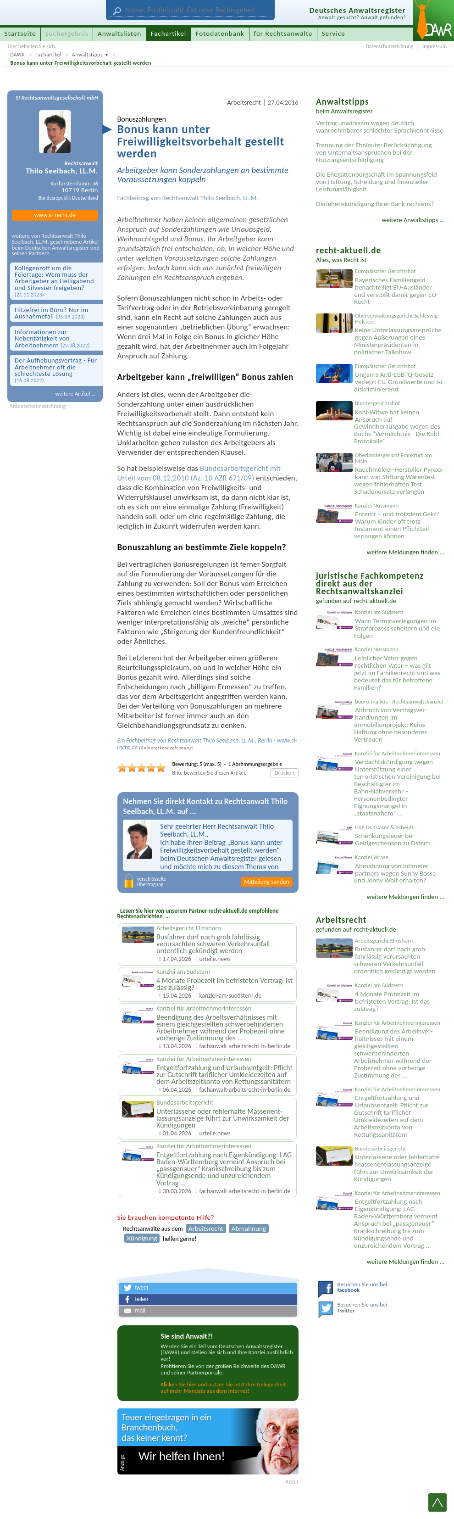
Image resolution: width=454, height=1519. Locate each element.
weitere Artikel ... (75, 393)
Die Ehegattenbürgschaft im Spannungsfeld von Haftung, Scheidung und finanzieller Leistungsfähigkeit (376, 181)
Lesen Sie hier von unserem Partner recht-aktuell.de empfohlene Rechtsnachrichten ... (198, 913)
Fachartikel (48, 54)
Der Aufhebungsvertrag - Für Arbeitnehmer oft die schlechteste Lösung (56, 370)
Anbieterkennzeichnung (38, 406)
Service (333, 33)
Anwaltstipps (87, 54)
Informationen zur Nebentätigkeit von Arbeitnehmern (52, 338)
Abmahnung (249, 1228)
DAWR (17, 54)
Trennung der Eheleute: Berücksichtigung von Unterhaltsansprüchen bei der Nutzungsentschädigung (374, 152)
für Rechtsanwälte (283, 33)
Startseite (20, 33)
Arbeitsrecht (244, 102)
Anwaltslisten (119, 33)
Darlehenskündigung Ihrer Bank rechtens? (375, 204)
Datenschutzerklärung (389, 46)
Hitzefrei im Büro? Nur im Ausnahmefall (52, 313)
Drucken (284, 772)
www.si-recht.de (55, 215)
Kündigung (142, 1238)
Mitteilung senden (266, 882)
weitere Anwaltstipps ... (413, 220)
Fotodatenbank (220, 33)
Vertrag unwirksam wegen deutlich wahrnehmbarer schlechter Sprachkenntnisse (379, 126)
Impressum (434, 46)
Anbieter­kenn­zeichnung (166, 748)
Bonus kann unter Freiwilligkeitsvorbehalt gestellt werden (80, 63)
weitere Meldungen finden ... (405, 552)
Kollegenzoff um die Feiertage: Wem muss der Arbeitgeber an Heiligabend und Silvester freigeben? (54, 281)
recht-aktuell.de (375, 601)
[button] (208, 1288)
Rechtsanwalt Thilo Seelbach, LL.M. (210, 198)
